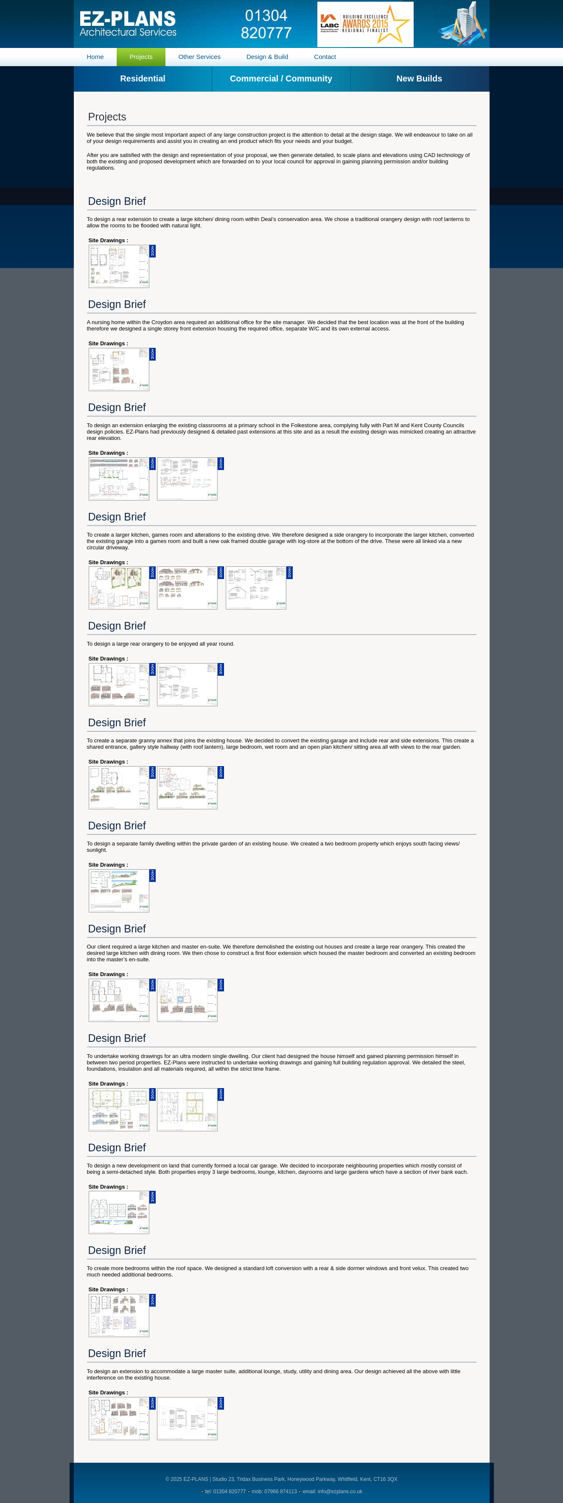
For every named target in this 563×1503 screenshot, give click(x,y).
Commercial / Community (281, 78)
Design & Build (267, 56)
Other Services (200, 56)
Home (95, 56)
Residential (142, 78)
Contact (325, 56)
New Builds (420, 78)
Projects (141, 56)
